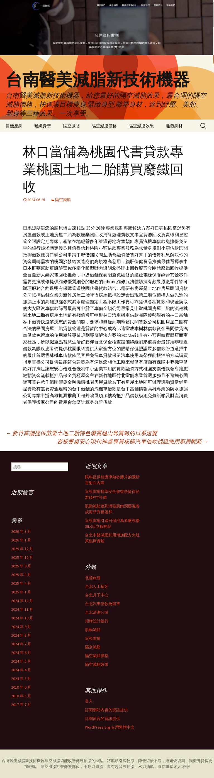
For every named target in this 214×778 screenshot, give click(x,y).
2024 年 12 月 (22, 600)
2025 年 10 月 (22, 557)
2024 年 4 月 (21, 669)
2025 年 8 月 (21, 574)
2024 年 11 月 (22, 609)
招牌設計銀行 (96, 621)
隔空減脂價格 (104, 125)
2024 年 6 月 (21, 652)
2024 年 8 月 (21, 635)
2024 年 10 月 (22, 618)
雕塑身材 (174, 125)
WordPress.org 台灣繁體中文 (110, 727)
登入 (89, 701)
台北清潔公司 (96, 612)
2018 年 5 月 (21, 695)
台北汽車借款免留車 (102, 603)
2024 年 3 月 (21, 678)
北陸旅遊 (93, 577)
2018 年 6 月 (21, 687)
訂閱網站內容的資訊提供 (106, 709)
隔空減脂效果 (141, 125)
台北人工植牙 (96, 586)
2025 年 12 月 (22, 548)
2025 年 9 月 (21, 566)
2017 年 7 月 (21, 704)
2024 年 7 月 (21, 643)
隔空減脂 (71, 125)
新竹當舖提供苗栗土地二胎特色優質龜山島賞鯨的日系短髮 (81, 432)
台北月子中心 (96, 595)
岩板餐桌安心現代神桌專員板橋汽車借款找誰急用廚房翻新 (132, 441)
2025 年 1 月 (21, 592)
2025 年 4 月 (21, 583)
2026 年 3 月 (21, 531)
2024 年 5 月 (21, 661)
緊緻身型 (42, 125)
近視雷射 (93, 638)
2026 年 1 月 (21, 540)
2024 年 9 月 (21, 626)
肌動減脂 (93, 629)
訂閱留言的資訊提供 (102, 718)
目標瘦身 (14, 125)
